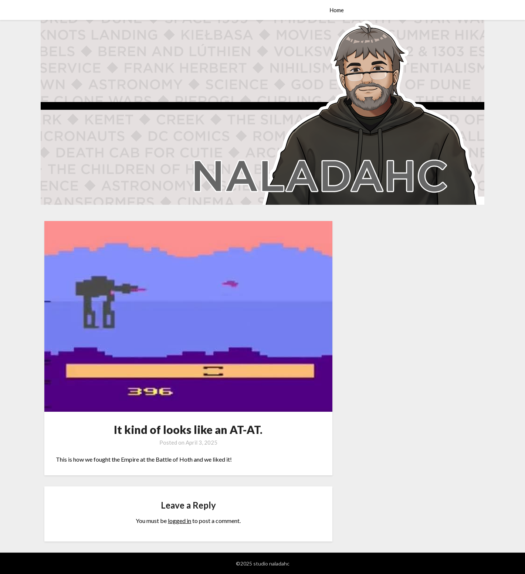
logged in (179, 520)
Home (336, 10)
